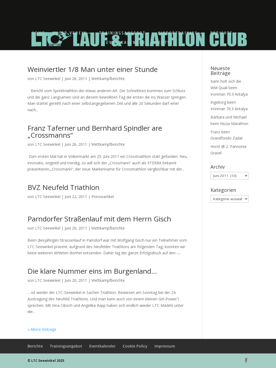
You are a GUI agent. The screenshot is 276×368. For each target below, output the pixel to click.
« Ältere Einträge (41, 329)
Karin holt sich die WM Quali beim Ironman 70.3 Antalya (229, 88)
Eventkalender (126, 43)
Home (38, 33)
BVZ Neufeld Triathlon (63, 187)
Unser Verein (69, 33)
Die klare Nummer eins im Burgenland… (92, 271)
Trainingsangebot (122, 33)
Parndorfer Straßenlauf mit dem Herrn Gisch (99, 219)
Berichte (221, 33)
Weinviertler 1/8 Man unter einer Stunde (92, 69)
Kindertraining (178, 33)
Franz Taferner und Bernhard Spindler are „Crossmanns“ (94, 131)
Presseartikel (102, 196)
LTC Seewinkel (47, 78)
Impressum (164, 346)
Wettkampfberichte (108, 78)
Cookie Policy (135, 346)
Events (161, 43)
